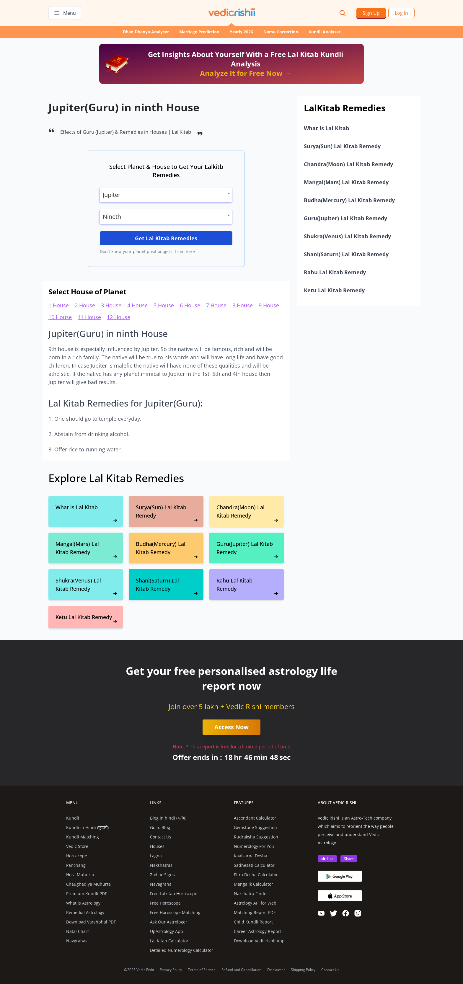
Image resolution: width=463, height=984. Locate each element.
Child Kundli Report (253, 922)
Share (349, 858)
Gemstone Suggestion (255, 827)
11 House (89, 317)
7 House (216, 305)
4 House (137, 305)
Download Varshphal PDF (91, 922)
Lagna (156, 856)
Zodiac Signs (162, 874)
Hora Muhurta (80, 874)
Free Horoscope (165, 903)
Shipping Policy (303, 969)
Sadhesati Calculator (254, 865)
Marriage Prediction (199, 32)
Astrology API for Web (255, 903)
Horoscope (76, 856)
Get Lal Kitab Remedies (166, 238)
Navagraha (161, 884)
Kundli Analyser (324, 32)
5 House (164, 305)
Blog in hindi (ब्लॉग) (168, 818)
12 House (118, 317)
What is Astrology (83, 903)
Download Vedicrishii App (259, 941)
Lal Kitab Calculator (169, 941)
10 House (60, 317)
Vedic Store (77, 846)
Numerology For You (254, 846)
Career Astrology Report (257, 931)
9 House (269, 305)
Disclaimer (276, 969)
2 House (85, 305)
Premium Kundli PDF (86, 893)
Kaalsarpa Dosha (250, 856)
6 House (190, 305)
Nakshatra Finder (251, 893)
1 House (58, 305)
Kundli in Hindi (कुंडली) (87, 827)
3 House (111, 305)
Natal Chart (77, 931)
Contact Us (160, 837)
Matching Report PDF (254, 912)
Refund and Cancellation (241, 969)
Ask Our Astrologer (168, 922)
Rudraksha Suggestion (256, 837)
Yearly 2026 (241, 32)
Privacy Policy (171, 969)
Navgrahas (76, 941)
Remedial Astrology (85, 912)
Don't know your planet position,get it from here (147, 251)
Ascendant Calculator (255, 818)
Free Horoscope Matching (175, 912)
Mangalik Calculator (253, 884)
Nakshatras (161, 865)
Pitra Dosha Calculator (256, 874)
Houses (157, 846)
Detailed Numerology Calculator (181, 950)
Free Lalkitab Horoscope (173, 893)
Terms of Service (202, 969)
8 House (242, 305)
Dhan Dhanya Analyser (146, 32)
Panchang (76, 865)
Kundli (72, 818)
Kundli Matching (82, 837)
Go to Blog (160, 827)
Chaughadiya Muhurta (88, 884)
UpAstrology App (166, 931)
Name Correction (280, 32)
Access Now (231, 727)
